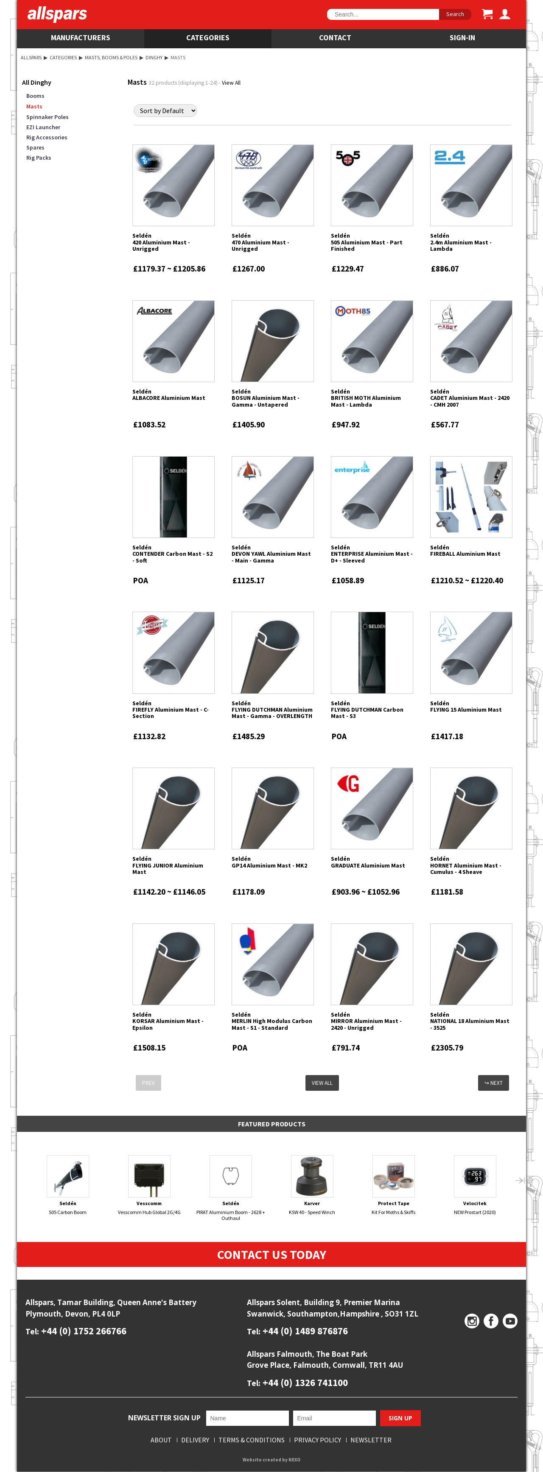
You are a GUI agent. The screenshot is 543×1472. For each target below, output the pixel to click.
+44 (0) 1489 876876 (304, 1331)
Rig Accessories (46, 137)
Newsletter (371, 1440)
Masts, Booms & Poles (111, 57)
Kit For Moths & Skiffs (394, 1185)
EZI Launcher (43, 127)
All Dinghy (36, 82)
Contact (335, 37)
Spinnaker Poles (47, 117)
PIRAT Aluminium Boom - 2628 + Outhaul (231, 1188)
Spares (35, 147)
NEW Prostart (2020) (475, 1185)
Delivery (195, 1440)
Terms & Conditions (251, 1440)
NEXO (294, 1460)
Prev (148, 1083)
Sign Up (400, 1418)
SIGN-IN (462, 37)
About (161, 1440)
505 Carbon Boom (68, 1185)
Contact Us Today (272, 1255)
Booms (35, 96)
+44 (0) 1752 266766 (82, 1331)
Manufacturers (80, 37)
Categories (208, 37)
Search (455, 14)
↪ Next (493, 1083)
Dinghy (154, 57)
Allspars (31, 57)
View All (231, 82)
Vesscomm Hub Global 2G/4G (149, 1185)
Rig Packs (38, 157)
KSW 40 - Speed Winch (312, 1185)
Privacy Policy (317, 1440)
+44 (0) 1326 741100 (304, 1382)
